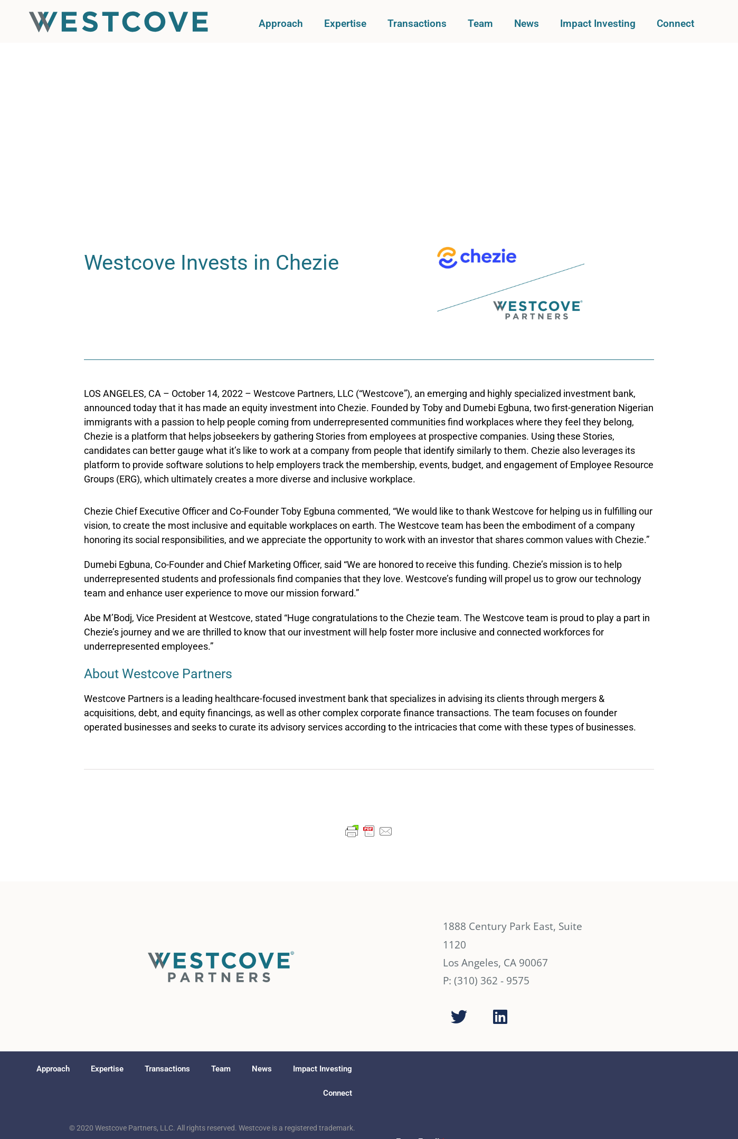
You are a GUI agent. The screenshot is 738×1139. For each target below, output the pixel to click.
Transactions (417, 23)
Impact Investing (598, 23)
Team (480, 23)
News (526, 23)
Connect (675, 23)
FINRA (176, 1018)
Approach (281, 23)
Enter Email (420, 987)
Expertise (345, 23)
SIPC (194, 1018)
